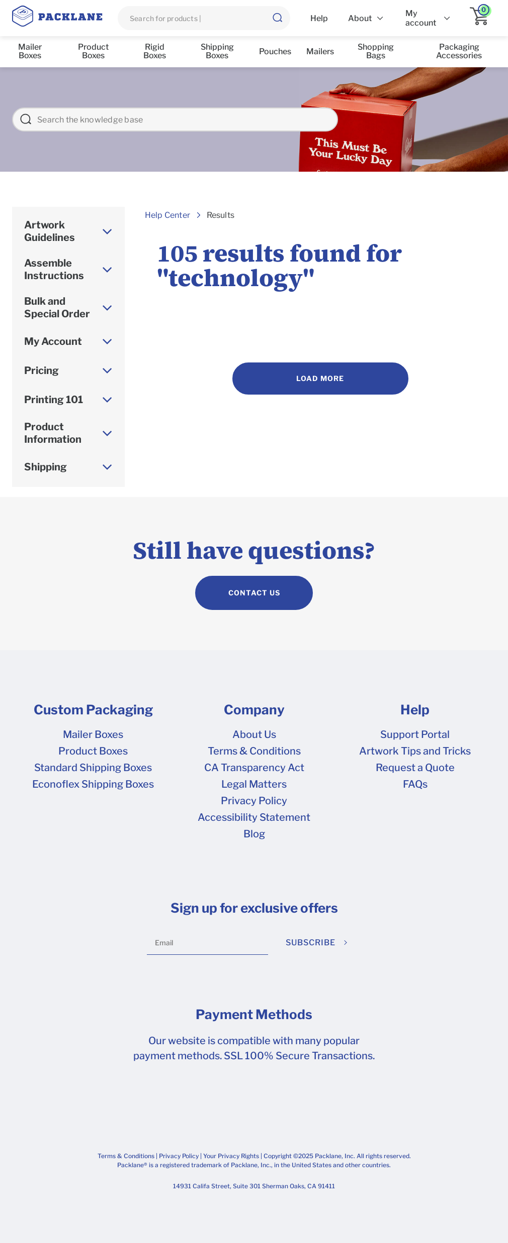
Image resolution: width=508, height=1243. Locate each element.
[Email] (207, 943)
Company (254, 709)
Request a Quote (415, 768)
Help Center (167, 215)
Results (220, 215)
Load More (320, 378)
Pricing (41, 370)
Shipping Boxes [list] (217, 51)
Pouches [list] (275, 51)
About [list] (360, 18)
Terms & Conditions (254, 751)
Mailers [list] (320, 51)
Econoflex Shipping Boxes (93, 784)
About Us (254, 734)
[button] (277, 18)
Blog (254, 834)
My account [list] (420, 18)
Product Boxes (93, 751)
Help (415, 709)
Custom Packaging (93, 709)
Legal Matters (254, 784)
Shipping (45, 467)
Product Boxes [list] (93, 51)
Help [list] (319, 18)
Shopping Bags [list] (376, 51)
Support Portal (415, 734)
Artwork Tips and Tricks (415, 751)
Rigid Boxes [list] (154, 51)
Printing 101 (53, 400)
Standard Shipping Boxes (93, 768)
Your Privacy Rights (231, 1156)
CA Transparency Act (254, 768)
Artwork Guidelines (49, 231)
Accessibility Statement (254, 817)
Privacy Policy (254, 801)
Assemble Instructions (54, 269)
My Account (53, 341)
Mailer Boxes (93, 734)
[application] (483, 18)
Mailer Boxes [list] (30, 51)
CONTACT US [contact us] (254, 592)
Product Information (52, 433)
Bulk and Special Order (57, 307)
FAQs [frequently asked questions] (415, 784)
